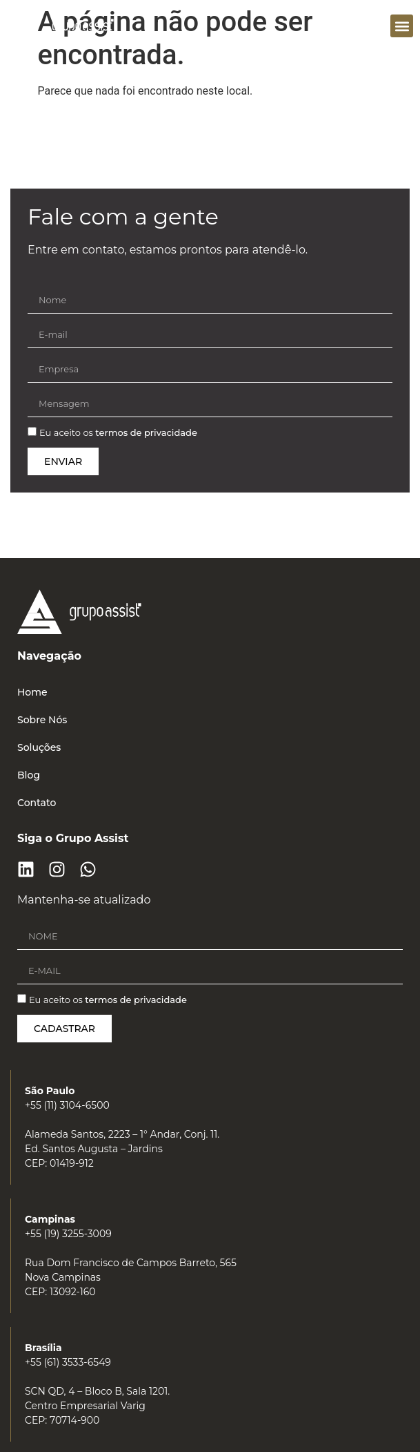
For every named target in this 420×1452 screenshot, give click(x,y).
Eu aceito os (118, 433)
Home (32, 692)
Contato (36, 802)
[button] (401, 26)
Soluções (39, 747)
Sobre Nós (42, 720)
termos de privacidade (146, 433)
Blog (28, 775)
